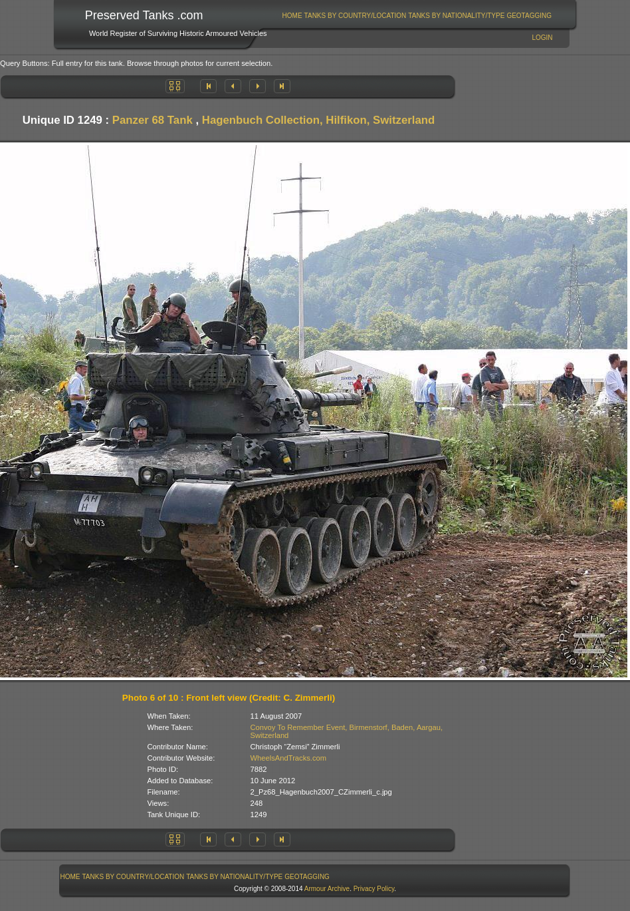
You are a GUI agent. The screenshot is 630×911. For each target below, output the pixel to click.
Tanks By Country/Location (355, 15)
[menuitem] (292, 16)
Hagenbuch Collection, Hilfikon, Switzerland (318, 120)
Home (292, 15)
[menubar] (416, 16)
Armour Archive (327, 888)
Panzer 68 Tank (152, 120)
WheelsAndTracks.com (289, 758)
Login (542, 37)
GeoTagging (529, 15)
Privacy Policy (374, 888)
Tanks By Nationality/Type (456, 15)
